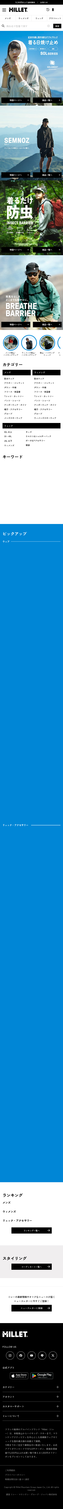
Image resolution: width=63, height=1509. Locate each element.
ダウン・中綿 (10, 387)
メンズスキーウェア (13, 417)
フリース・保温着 (12, 391)
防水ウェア (9, 378)
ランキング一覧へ (32, 1230)
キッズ (29, 431)
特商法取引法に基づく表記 (17, 1479)
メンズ (8, 18)
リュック (39, 18)
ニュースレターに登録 (32, 1308)
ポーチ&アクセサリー (35, 440)
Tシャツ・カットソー (14, 396)
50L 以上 (8, 431)
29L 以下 (8, 440)
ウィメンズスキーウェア (45, 417)
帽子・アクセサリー (13, 409)
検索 (57, 26)
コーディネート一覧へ (32, 1266)
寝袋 (28, 445)
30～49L (8, 436)
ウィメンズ (23, 18)
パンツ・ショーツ (12, 400)
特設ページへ (19, 100)
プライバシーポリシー (15, 1474)
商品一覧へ (51, 100)
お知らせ (44, 2)
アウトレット (55, 18)
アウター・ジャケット (14, 382)
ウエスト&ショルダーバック (38, 436)
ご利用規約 (10, 1470)
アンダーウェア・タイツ (15, 404)
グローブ (8, 413)
